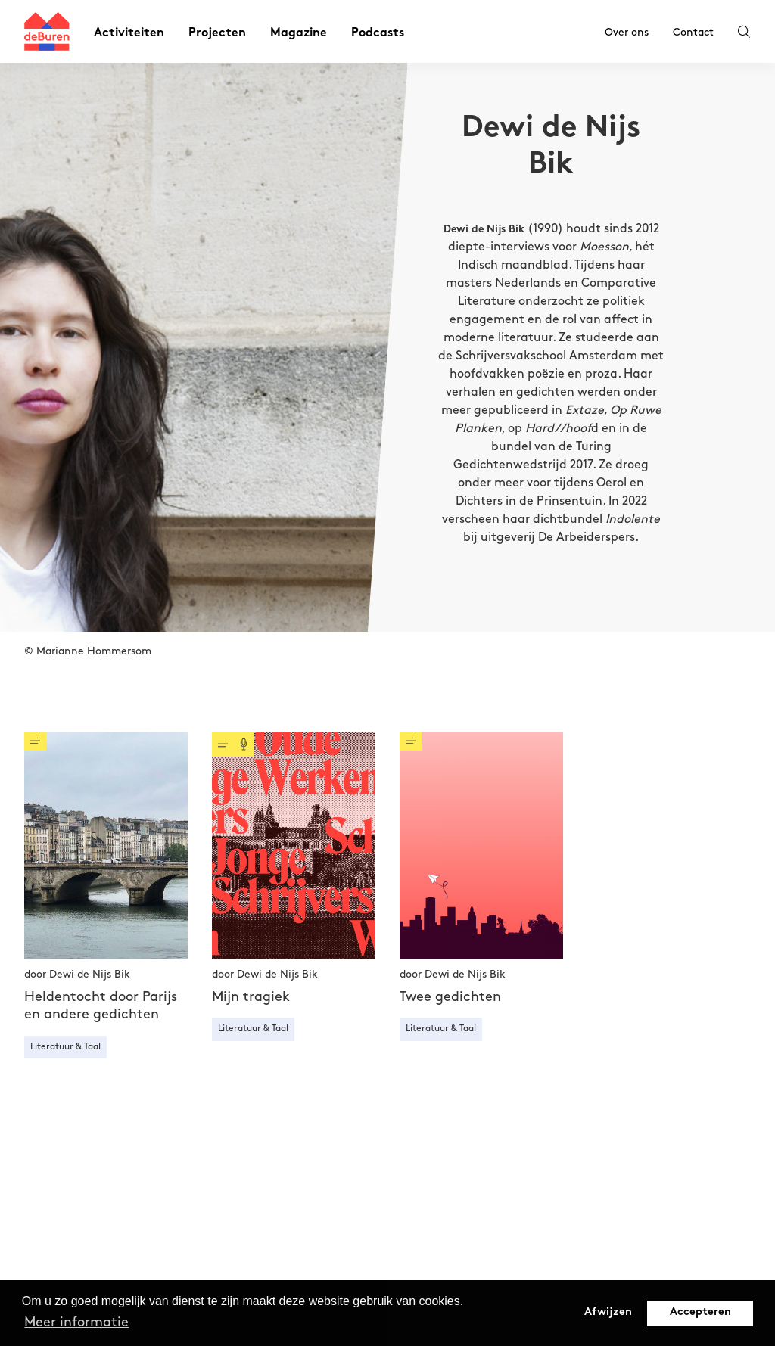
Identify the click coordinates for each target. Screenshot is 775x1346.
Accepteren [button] (700, 1312)
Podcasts (377, 33)
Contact (693, 32)
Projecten (217, 33)
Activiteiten (129, 33)
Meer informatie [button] (76, 1322)
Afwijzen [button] (608, 1312)
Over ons (627, 32)
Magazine (298, 33)
